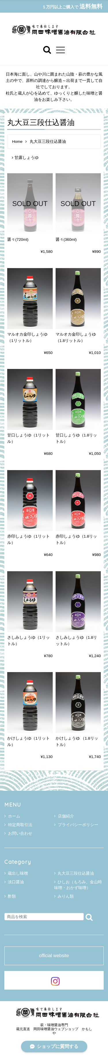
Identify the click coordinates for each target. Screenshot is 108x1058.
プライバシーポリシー (76, 824)
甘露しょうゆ (25, 157)
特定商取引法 (18, 824)
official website (54, 955)
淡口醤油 (16, 882)
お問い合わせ (18, 833)
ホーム (12, 816)
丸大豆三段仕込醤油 (76, 873)
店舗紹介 (64, 816)
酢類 (12, 896)
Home (17, 141)
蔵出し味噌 (18, 873)
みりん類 (66, 896)
